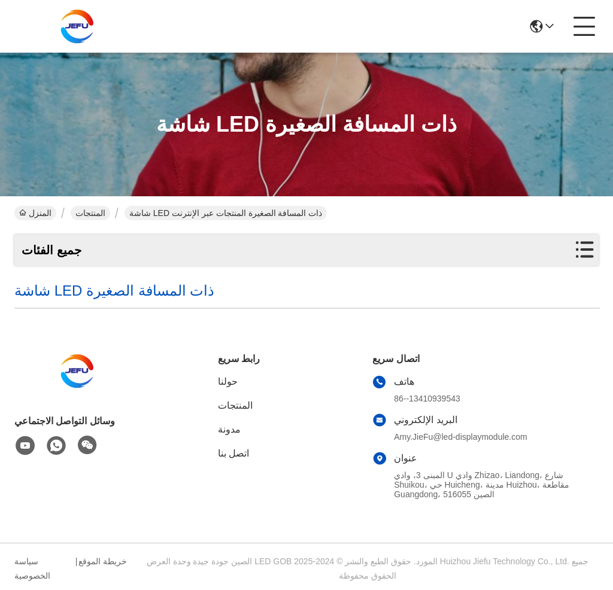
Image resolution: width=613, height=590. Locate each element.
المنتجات (90, 213)
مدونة (229, 429)
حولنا (228, 381)
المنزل (35, 213)
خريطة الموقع (102, 561)
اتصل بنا (233, 453)
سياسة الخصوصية (32, 568)
